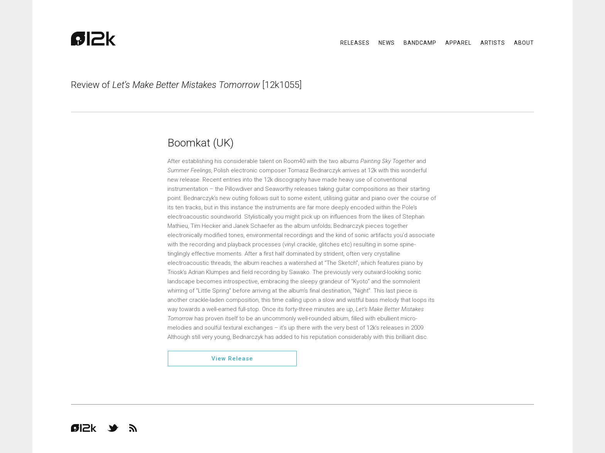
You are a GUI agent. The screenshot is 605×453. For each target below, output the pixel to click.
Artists (492, 42)
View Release (232, 358)
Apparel (458, 42)
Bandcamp (420, 42)
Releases (355, 42)
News (387, 42)
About (524, 42)
